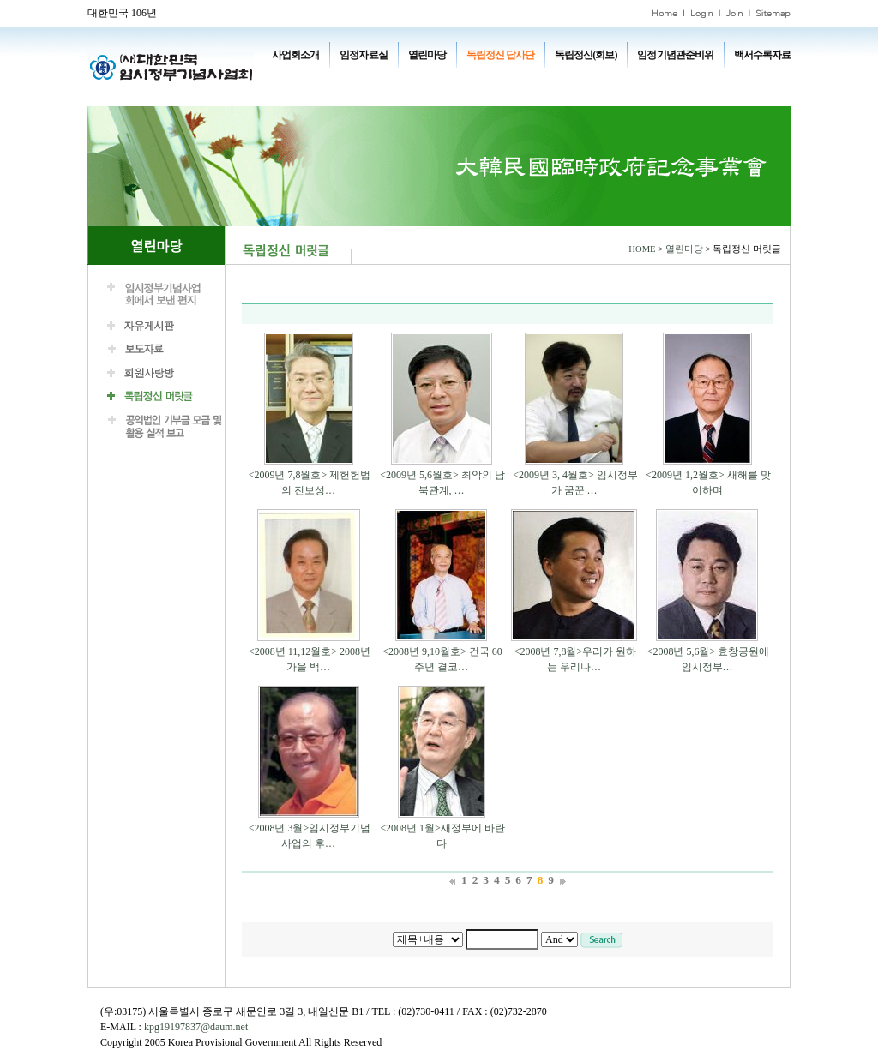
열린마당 (427, 55)
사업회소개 (295, 55)
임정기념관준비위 (675, 55)
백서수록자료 (762, 55)
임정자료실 (363, 55)
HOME (641, 249)
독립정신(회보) (585, 55)
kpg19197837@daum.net (196, 1027)
